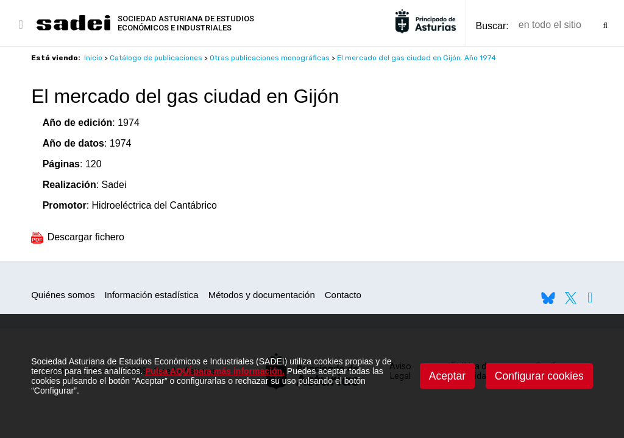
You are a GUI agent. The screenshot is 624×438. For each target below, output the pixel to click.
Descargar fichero (77, 237)
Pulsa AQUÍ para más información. (215, 371)
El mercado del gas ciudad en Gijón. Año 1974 (416, 58)
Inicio (93, 58)
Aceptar (447, 376)
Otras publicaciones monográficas (270, 58)
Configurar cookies (539, 376)
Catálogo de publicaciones (156, 58)
